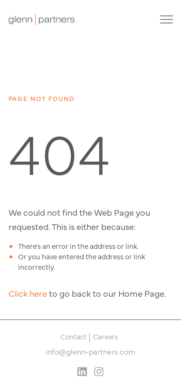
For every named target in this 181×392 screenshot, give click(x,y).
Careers (105, 337)
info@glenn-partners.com (90, 351)
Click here (28, 293)
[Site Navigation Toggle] (164, 19)
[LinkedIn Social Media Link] (82, 371)
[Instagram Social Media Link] (99, 371)
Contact (73, 337)
